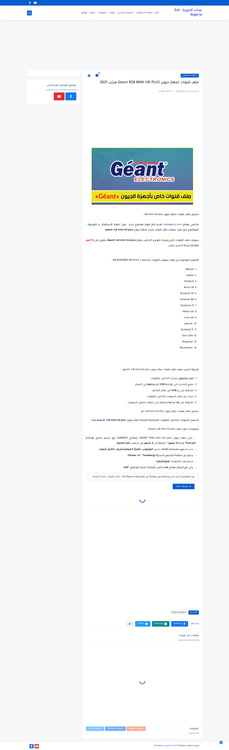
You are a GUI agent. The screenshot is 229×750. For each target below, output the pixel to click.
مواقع (84, 13)
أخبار (157, 13)
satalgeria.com (172, 224)
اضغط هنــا (98, 420)
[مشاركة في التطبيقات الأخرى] (130, 624)
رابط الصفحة (99, 477)
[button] (179, 624)
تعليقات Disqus (95, 729)
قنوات (112, 13)
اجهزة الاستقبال (144, 13)
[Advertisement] (114, 45)
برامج (92, 13)
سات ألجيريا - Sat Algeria (188, 13)
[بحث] (29, 12)
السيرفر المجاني (125, 13)
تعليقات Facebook (115, 729)
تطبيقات (102, 13)
